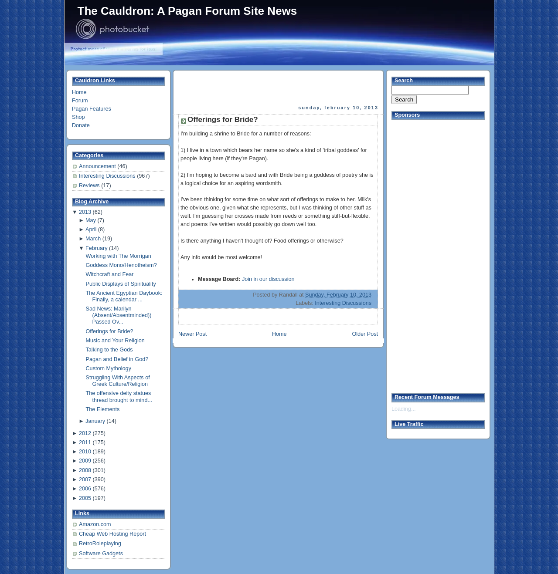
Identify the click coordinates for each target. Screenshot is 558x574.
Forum (80, 101)
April (90, 229)
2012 (85, 433)
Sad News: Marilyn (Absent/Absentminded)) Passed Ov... (119, 315)
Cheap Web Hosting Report (112, 534)
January (95, 421)
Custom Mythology (108, 368)
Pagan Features (91, 109)
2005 (85, 498)
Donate (81, 125)
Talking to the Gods (109, 350)
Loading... (403, 409)
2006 (85, 489)
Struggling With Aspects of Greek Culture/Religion (118, 381)
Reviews (90, 185)
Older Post (365, 334)
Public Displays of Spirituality (121, 284)
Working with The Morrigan (118, 256)
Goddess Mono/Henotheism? (121, 265)
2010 (85, 452)
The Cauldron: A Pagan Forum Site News (187, 10)
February (96, 248)
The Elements (103, 409)
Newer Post (192, 334)
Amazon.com (95, 524)
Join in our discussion (268, 279)
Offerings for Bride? (109, 331)
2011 (85, 442)
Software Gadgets (101, 553)
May (90, 220)
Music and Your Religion (115, 341)
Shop (78, 117)
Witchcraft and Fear (110, 274)
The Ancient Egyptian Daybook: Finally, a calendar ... (124, 296)
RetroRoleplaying (100, 543)
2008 (85, 470)
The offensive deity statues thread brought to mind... (119, 396)
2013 (85, 212)
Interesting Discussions (108, 176)
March (93, 239)
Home (79, 92)
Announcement (98, 166)
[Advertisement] (279, 87)
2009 (85, 461)
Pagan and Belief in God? (117, 359)
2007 (85, 479)
